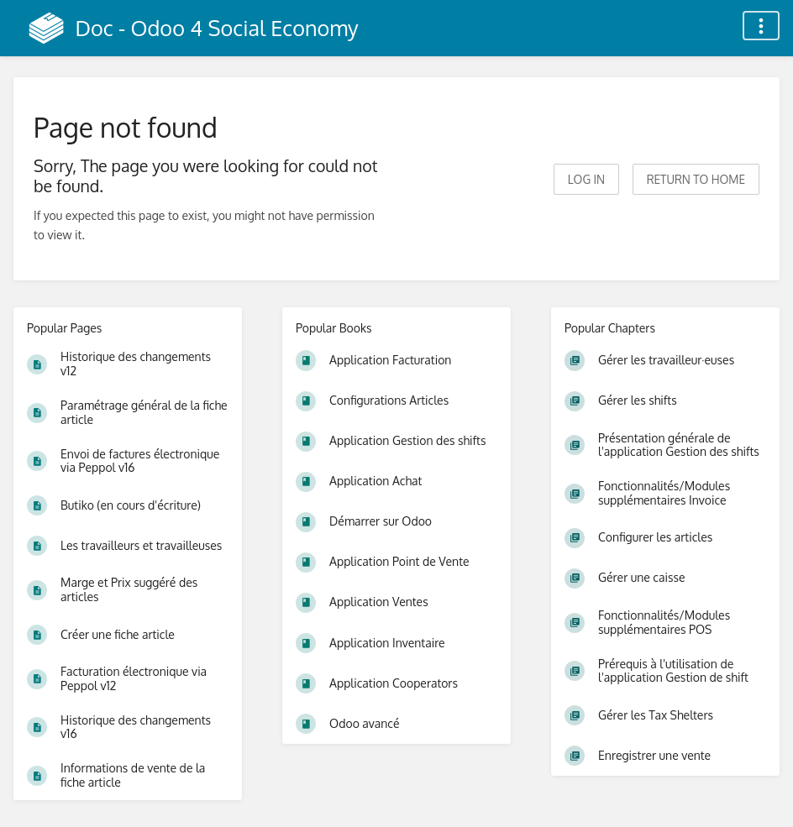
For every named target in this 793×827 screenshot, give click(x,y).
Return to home (696, 179)
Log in (586, 179)
